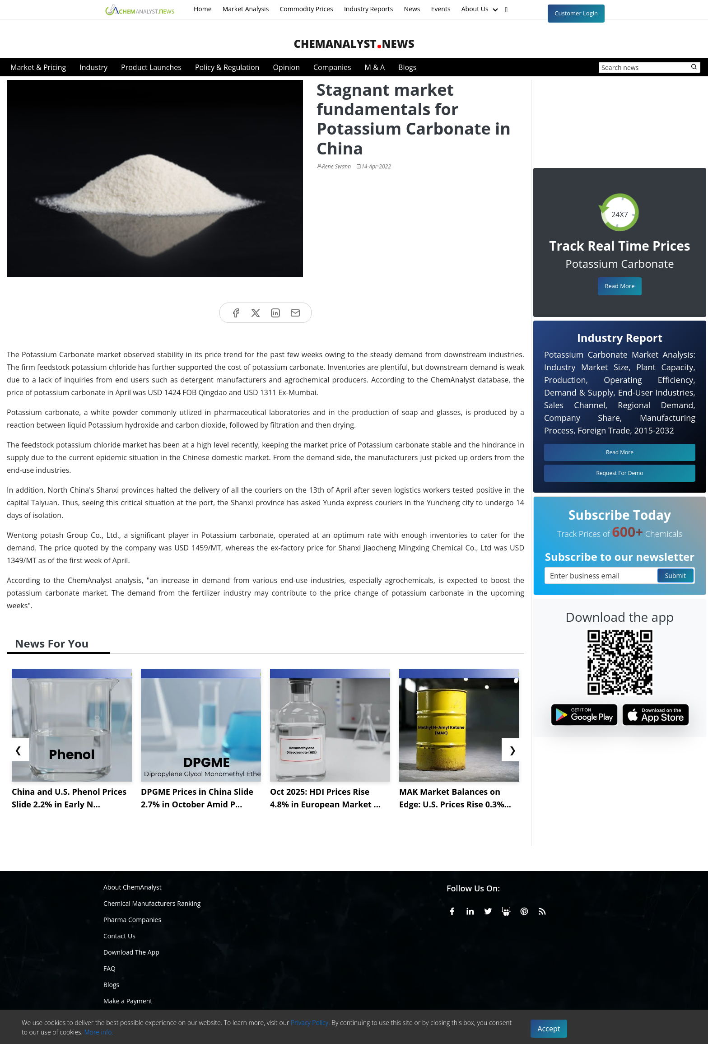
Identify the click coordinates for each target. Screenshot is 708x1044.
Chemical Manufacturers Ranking (151, 903)
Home (203, 9)
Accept (549, 1029)
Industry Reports (368, 9)
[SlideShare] (506, 910)
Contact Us (119, 936)
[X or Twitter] (488, 910)
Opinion (286, 67)
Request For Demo (619, 473)
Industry (93, 67)
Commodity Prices (306, 9)
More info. (98, 1032)
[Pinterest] (524, 910)
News (412, 9)
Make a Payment (127, 1001)
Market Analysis (246, 9)
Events (441, 9)
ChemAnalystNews (353, 43)
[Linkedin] (470, 910)
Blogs (407, 67)
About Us (480, 9)
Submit (675, 575)
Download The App (131, 952)
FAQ (109, 968)
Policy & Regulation (227, 67)
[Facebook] (451, 910)
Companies (332, 67)
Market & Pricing (38, 67)
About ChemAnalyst (132, 887)
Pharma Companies (132, 919)
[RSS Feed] (542, 910)
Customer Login (576, 13)
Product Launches (151, 67)
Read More (619, 286)
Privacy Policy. (310, 1022)
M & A (375, 67)
